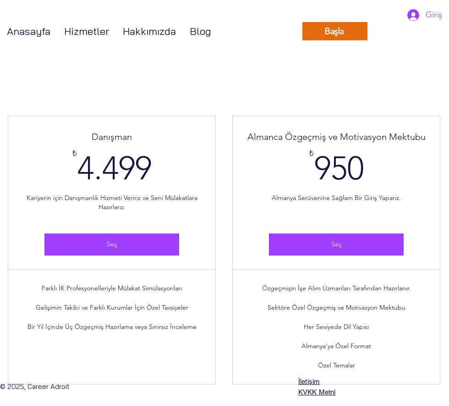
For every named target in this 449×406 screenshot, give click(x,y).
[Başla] (334, 31)
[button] (86, 31)
